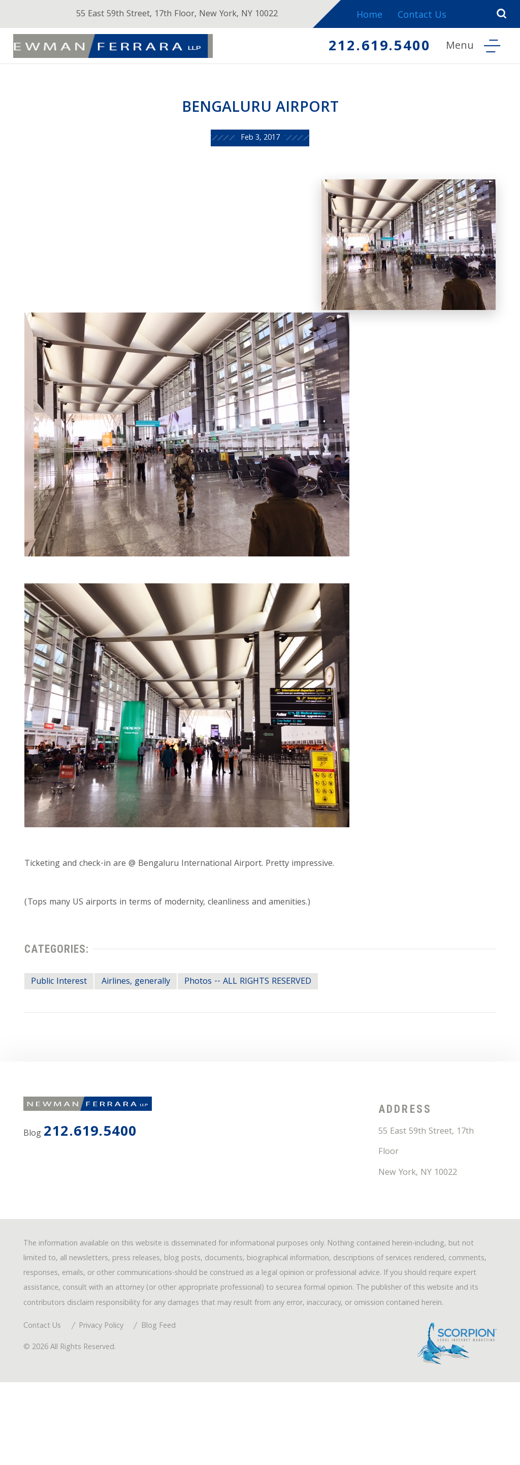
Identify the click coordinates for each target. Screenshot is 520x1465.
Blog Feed (174, 1403)
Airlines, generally (151, 1007)
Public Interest (66, 1007)
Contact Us (431, 16)
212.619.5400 (370, 47)
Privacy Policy (112, 1403)
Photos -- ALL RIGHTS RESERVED (274, 1007)
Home (377, 16)
